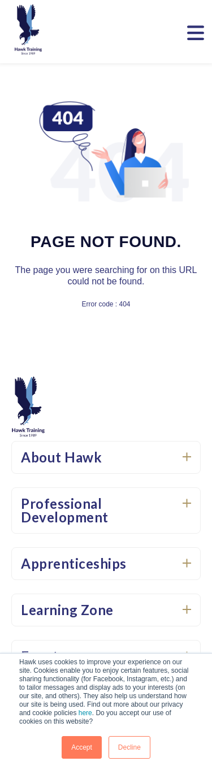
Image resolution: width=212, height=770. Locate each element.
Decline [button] (129, 747)
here (85, 713)
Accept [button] (81, 747)
